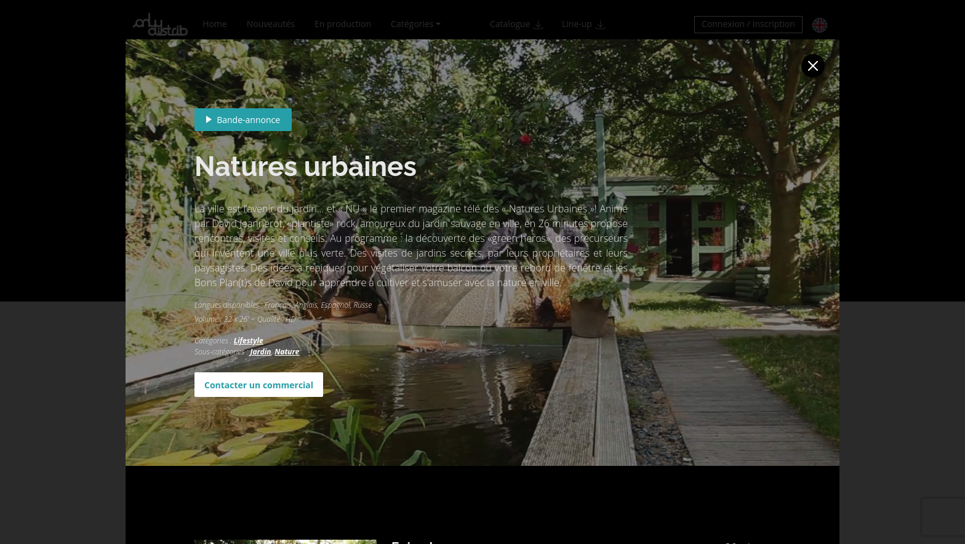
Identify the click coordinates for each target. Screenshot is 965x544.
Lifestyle (248, 340)
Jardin (260, 351)
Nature (286, 351)
